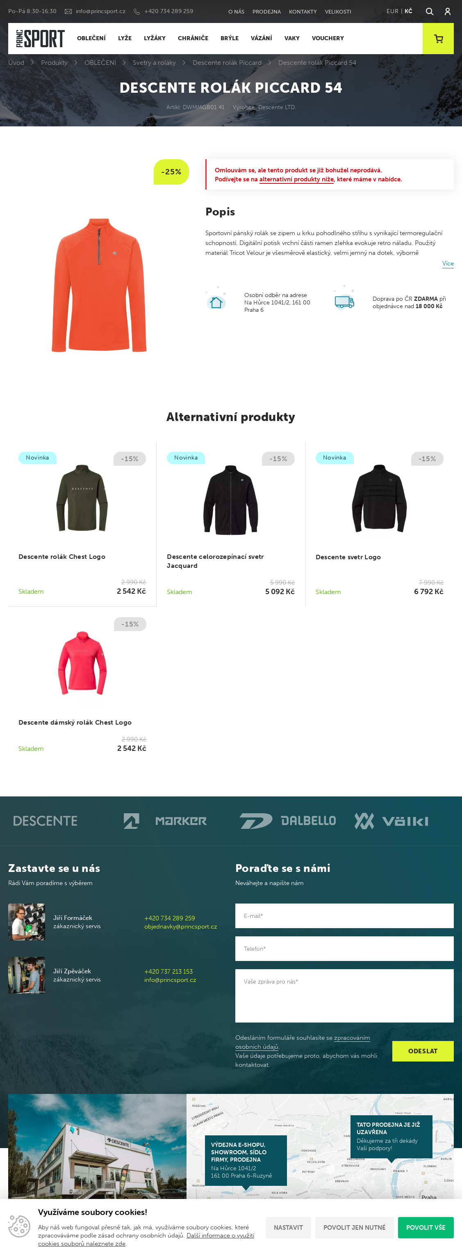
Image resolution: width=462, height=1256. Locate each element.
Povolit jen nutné (354, 1227)
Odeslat (423, 1051)
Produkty (54, 62)
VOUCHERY (328, 38)
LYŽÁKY (155, 38)
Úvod (16, 62)
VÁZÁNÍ (261, 38)
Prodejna (267, 12)
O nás (236, 12)
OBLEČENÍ (91, 38)
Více (448, 263)
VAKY (292, 38)
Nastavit (288, 1227)
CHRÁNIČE (193, 38)
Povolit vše (426, 1227)
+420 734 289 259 (168, 11)
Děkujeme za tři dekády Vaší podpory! (391, 1136)
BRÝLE (230, 38)
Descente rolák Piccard (227, 62)
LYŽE (125, 38)
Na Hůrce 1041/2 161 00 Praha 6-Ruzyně (246, 1160)
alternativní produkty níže (296, 179)
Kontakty (303, 12)
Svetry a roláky (154, 62)
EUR (392, 11)
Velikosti (338, 12)
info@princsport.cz (100, 11)
